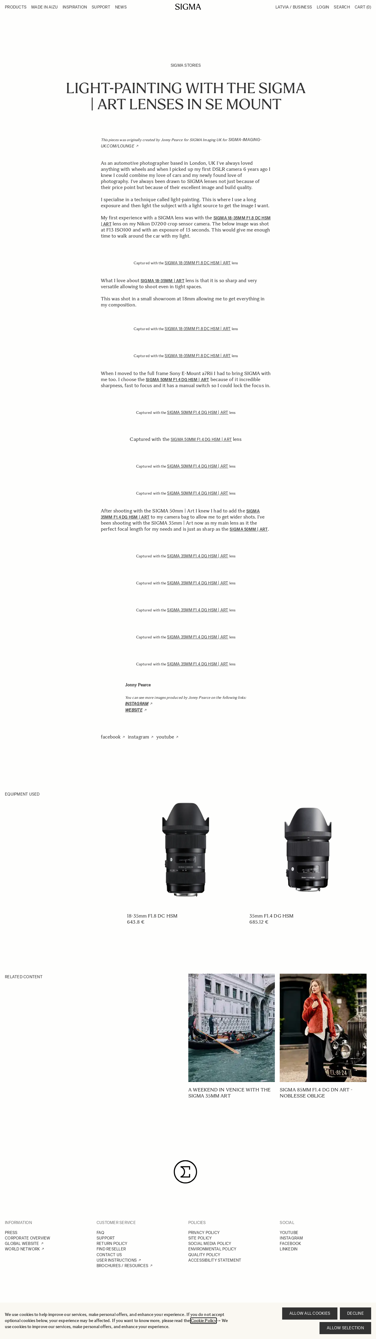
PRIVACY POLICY (204, 1232)
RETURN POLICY (112, 1243)
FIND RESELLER (111, 1249)
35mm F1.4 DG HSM (271, 916)
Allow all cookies (309, 1313)
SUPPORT (106, 1238)
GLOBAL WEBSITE (22, 1243)
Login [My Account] (323, 7)
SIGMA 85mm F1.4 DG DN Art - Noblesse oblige (316, 1093)
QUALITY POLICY (204, 1255)
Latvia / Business (293, 7)
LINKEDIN (288, 1249)
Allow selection (345, 1328)
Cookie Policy (203, 1320)
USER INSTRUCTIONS (117, 1260)
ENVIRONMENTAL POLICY (212, 1249)
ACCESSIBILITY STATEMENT (214, 1260)
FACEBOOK (290, 1243)
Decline (355, 1313)
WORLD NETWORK (22, 1249)
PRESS (11, 1232)
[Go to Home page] (188, 7)
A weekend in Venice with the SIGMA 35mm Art (229, 1093)
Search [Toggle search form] (342, 7)
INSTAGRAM (291, 1238)
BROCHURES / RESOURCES (122, 1265)
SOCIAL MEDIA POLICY (209, 1243)
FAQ (100, 1232)
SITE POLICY (200, 1238)
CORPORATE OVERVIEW (27, 1238)
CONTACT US (109, 1255)
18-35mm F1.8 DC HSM (152, 916)
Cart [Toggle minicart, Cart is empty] (363, 7)
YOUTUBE (289, 1232)
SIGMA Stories (186, 65)
